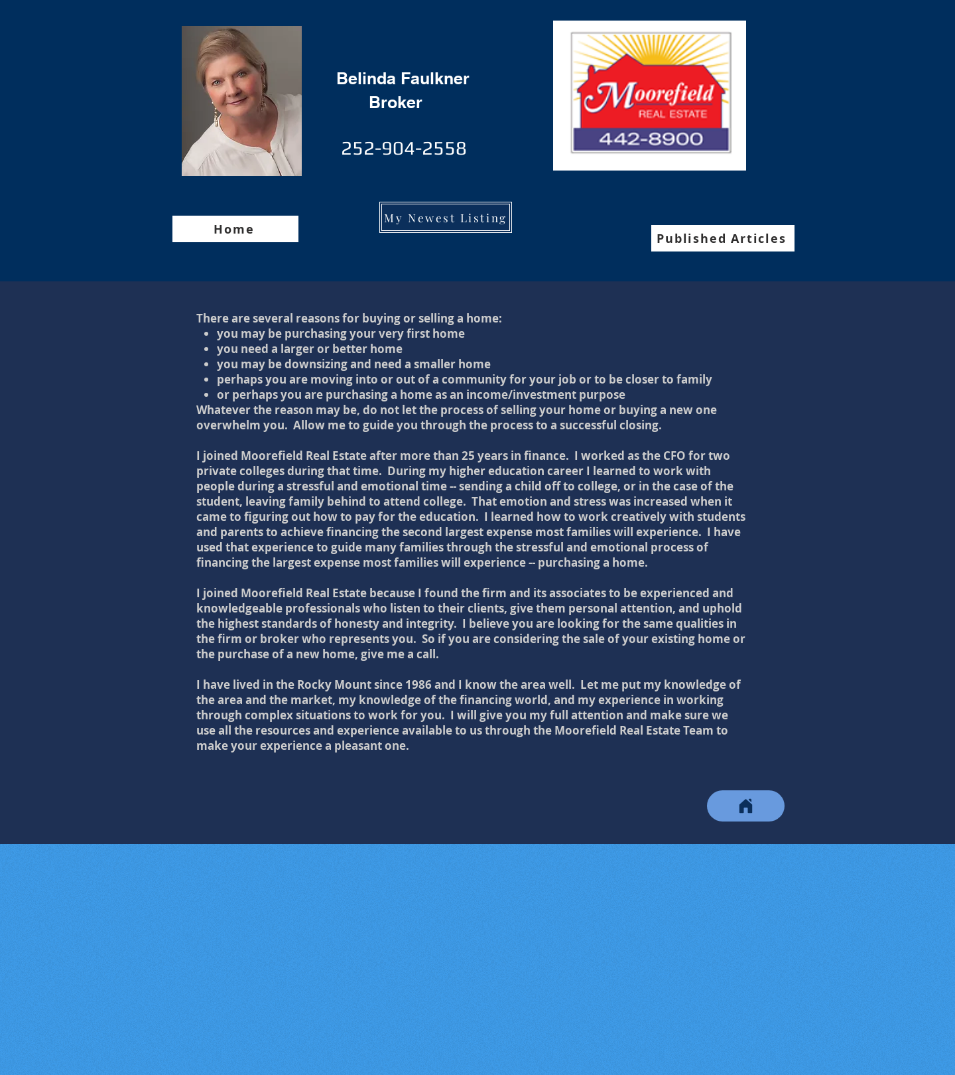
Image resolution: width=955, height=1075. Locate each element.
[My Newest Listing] (445, 217)
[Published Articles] (723, 238)
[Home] (235, 229)
